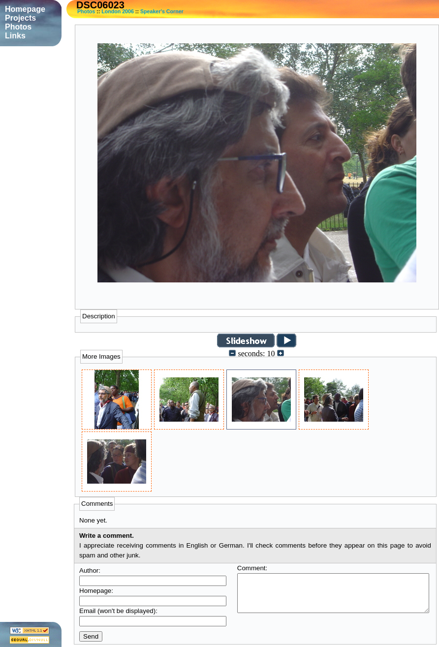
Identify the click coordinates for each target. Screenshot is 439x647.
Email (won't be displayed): (118, 611)
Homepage (25, 9)
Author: (89, 570)
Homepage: (96, 590)
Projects (20, 18)
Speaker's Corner (162, 11)
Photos (86, 11)
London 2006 (117, 11)
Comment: (252, 568)
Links (15, 35)
